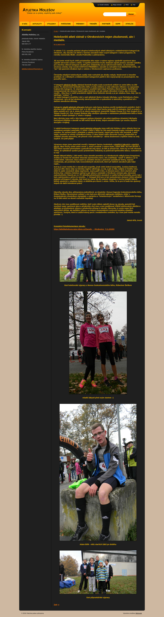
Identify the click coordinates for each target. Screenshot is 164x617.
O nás (56, 31)
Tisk (134, 5)
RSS (127, 5)
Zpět (55, 605)
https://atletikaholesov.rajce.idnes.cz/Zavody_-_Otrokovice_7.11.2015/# (84, 229)
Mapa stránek (117, 5)
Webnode (139, 613)
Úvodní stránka (104, 5)
